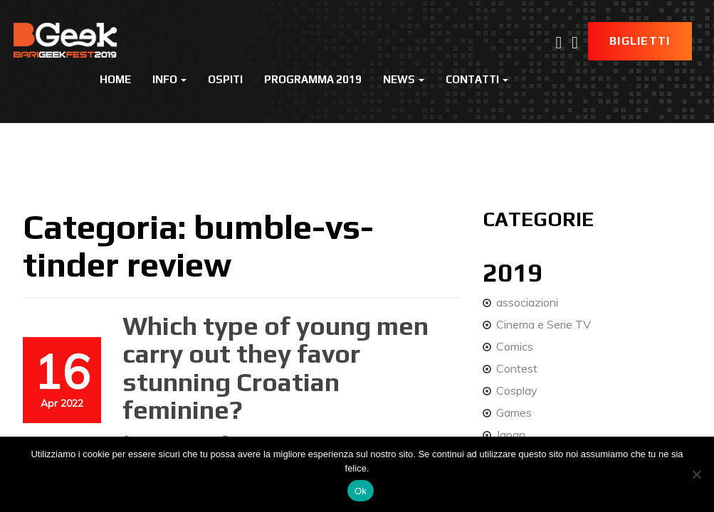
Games (514, 412)
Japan (510, 434)
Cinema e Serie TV (543, 324)
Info (169, 79)
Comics (514, 346)
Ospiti (225, 79)
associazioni (527, 302)
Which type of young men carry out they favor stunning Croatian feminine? (275, 368)
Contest (516, 368)
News (403, 79)
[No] (696, 474)
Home (115, 79)
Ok (361, 491)
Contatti (477, 79)
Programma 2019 (313, 79)
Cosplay (516, 390)
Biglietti (640, 41)
